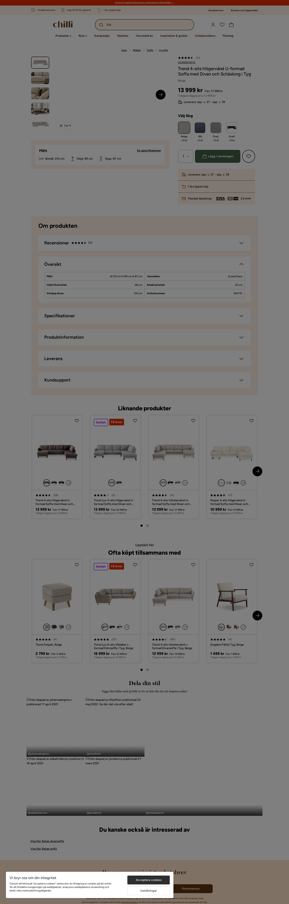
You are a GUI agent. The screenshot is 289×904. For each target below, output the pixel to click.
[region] (89, 885)
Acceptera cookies (148, 880)
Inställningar (148, 890)
